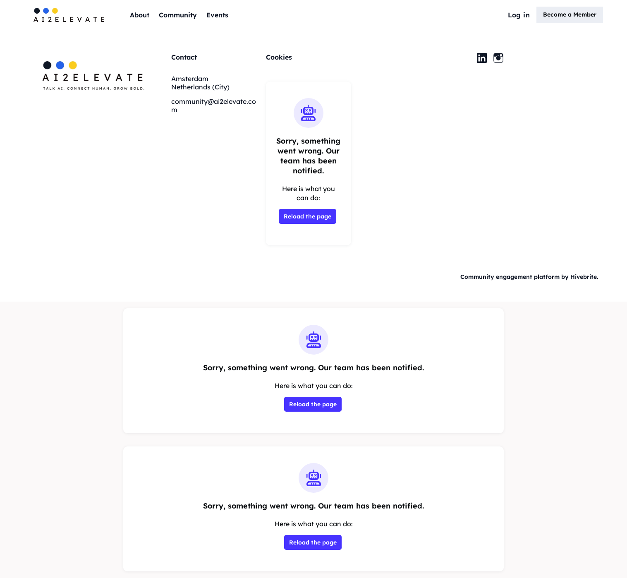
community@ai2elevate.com (213, 105)
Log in (519, 15)
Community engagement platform (510, 277)
